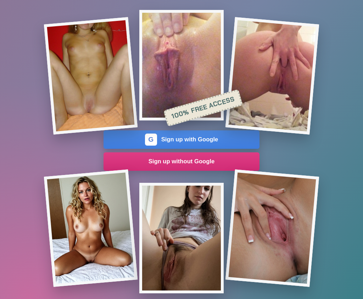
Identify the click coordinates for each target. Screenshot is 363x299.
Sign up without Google (182, 161)
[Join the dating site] (91, 76)
